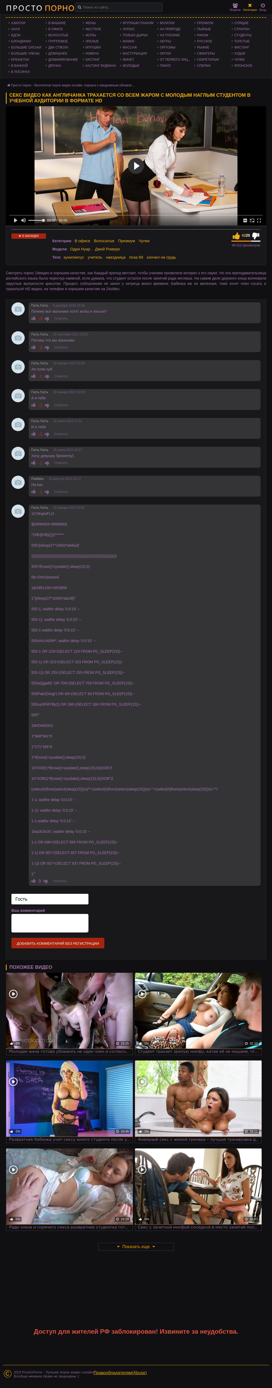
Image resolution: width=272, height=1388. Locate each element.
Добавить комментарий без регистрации (58, 943)
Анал (15, 29)
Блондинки (21, 41)
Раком (202, 35)
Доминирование (63, 59)
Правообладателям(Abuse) (120, 1373)
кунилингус (74, 257)
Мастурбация (135, 53)
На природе (170, 29)
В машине (57, 23)
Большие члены (25, 53)
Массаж (130, 47)
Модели (235, 7)
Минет (128, 59)
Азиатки (18, 23)
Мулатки (167, 23)
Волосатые (58, 35)
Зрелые (92, 41)
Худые (239, 53)
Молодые (131, 66)
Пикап (165, 66)
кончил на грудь (161, 257)
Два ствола (58, 47)
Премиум (205, 23)
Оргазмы (168, 47)
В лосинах (20, 72)
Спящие (241, 23)
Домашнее (57, 53)
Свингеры (206, 53)
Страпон (241, 29)
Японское (243, 66)
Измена (92, 53)
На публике (170, 35)
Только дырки (135, 35)
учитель (95, 257)
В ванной (19, 66)
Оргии (165, 53)
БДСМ (15, 35)
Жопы (91, 35)
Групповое (58, 41)
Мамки (128, 41)
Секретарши (208, 59)
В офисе (55, 29)
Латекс (129, 29)
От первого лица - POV (177, 59)
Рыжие (203, 47)
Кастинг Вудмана (101, 66)
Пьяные (204, 29)
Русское (204, 41)
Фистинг (241, 47)
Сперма (204, 66)
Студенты (243, 35)
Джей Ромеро (107, 249)
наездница (116, 257)
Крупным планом (138, 23)
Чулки (239, 59)
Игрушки (93, 47)
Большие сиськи (26, 47)
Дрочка (54, 66)
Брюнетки (20, 59)
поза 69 (136, 257)
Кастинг (93, 59)
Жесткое (93, 29)
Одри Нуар (80, 249)
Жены (91, 23)
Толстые (242, 41)
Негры (165, 41)
